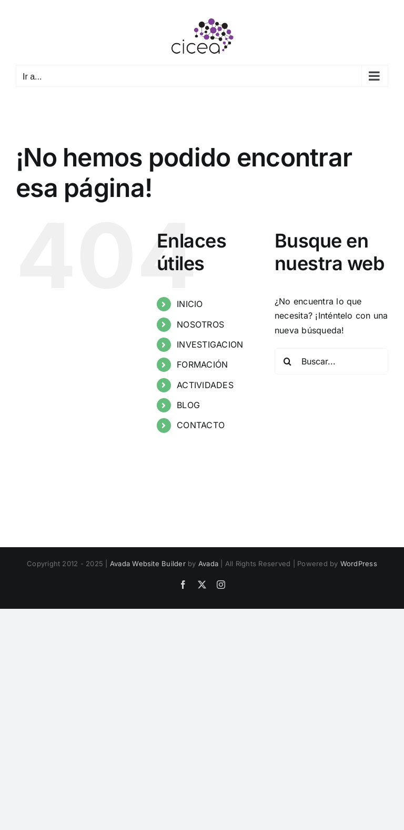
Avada (208, 563)
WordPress (358, 563)
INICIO (190, 304)
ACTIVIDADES (205, 385)
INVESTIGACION (210, 344)
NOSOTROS (200, 324)
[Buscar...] (331, 361)
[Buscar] (288, 361)
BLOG (188, 405)
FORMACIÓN (202, 364)
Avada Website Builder (148, 563)
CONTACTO (201, 425)
